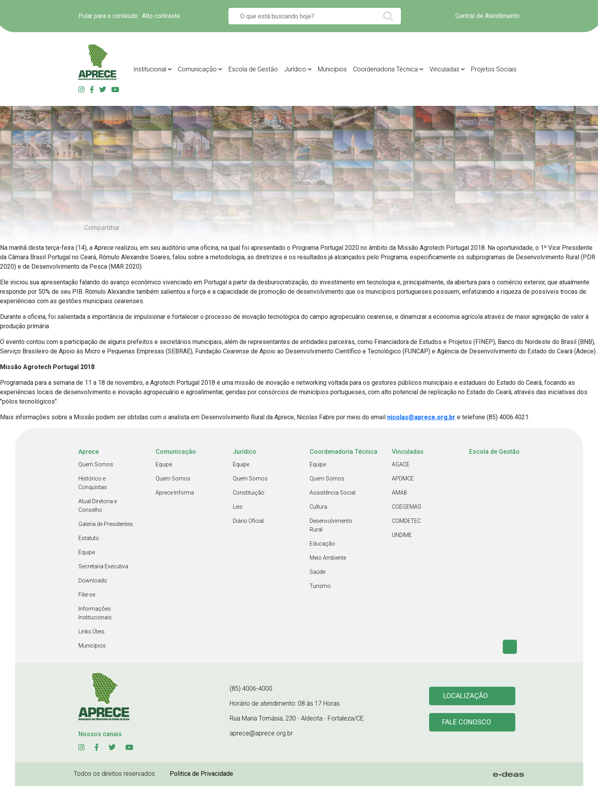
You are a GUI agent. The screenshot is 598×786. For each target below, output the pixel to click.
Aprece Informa (175, 492)
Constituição (249, 492)
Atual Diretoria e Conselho (97, 505)
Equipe (86, 552)
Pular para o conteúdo (108, 16)
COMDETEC (406, 521)
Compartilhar (102, 227)
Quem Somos (95, 464)
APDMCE (403, 478)
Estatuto (88, 538)
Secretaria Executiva (103, 566)
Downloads (92, 580)
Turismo (320, 586)
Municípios (92, 645)
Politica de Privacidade (201, 773)
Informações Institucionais (95, 613)
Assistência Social (332, 492)
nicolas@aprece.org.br (421, 417)
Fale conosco (466, 722)
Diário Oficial (248, 521)
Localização (465, 696)
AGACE (401, 464)
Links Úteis (91, 631)
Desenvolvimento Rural (331, 525)
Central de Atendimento (487, 16)
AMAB (399, 492)
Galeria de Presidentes (105, 524)
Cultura (318, 507)
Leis (238, 507)
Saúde (317, 572)
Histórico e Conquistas (92, 482)
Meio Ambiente (328, 558)
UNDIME (402, 535)
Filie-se (86, 594)
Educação (322, 543)
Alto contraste (161, 16)
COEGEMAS (406, 507)
